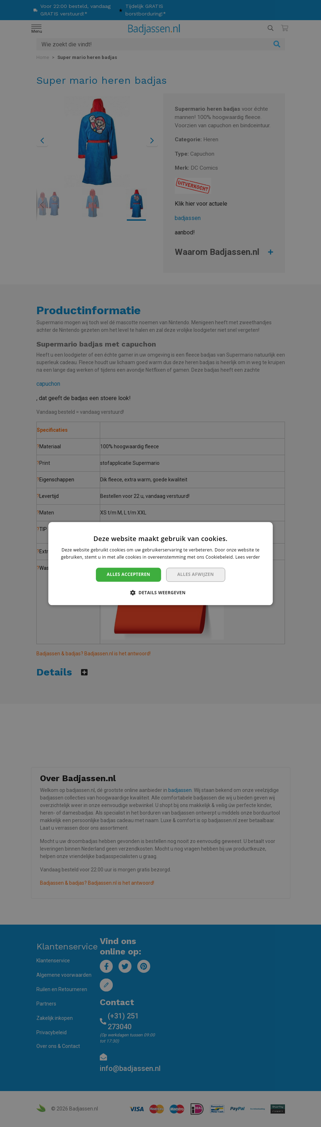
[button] (160, 592)
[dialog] (160, 563)
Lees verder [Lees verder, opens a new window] (247, 557)
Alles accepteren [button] (128, 575)
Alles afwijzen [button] (195, 575)
